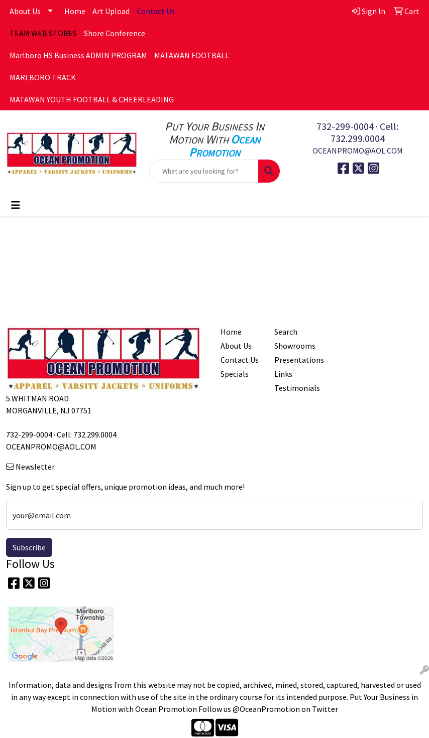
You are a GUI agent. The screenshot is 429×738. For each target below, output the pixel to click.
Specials (235, 374)
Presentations (295, 360)
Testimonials (295, 388)
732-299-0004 (345, 126)
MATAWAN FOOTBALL (191, 55)
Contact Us (240, 360)
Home (74, 11)
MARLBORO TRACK (43, 77)
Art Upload (111, 11)
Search (285, 332)
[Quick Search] (204, 171)
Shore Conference (114, 33)
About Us (25, 11)
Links (283, 374)
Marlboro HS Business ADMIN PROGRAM (78, 55)
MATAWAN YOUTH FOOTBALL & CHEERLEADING (92, 99)
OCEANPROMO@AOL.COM (357, 150)
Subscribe (29, 547)
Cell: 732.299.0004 (365, 132)
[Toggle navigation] (15, 205)
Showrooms (294, 346)
